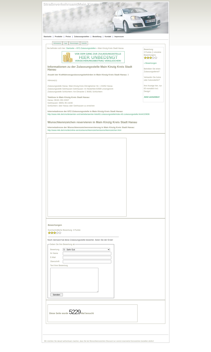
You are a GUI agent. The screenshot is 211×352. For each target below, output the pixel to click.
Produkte (58, 36)
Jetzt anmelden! (152, 97)
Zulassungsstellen (81, 36)
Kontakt (108, 36)
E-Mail (53, 257)
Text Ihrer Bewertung (59, 265)
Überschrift (54, 261)
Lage (65, 43)
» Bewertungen (150, 63)
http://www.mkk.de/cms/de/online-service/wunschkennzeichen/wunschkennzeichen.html (84, 130)
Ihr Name (54, 253)
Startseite (48, 36)
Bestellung (97, 36)
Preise (68, 36)
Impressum (119, 36)
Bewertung (54, 249)
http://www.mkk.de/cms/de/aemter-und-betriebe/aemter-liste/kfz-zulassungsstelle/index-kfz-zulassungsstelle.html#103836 (99, 114)
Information (57, 43)
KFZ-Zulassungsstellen (86, 48)
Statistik (84, 43)
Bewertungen (74, 43)
